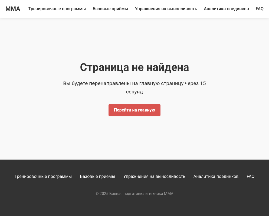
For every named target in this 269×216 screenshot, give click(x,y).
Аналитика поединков (226, 8)
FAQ (260, 8)
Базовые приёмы (110, 8)
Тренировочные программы (57, 8)
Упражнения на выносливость (166, 8)
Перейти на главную (134, 110)
